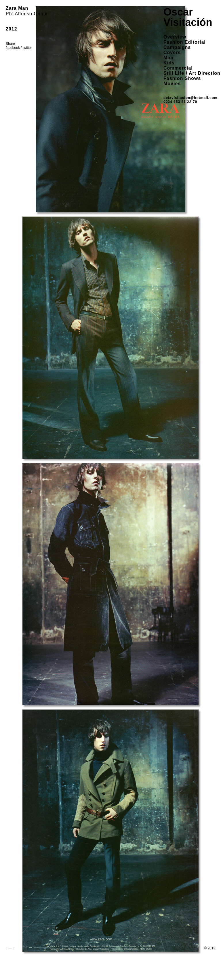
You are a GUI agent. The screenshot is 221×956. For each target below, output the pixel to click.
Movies (172, 83)
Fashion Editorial (184, 42)
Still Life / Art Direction (191, 73)
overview (174, 37)
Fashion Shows (182, 78)
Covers (172, 52)
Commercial (178, 68)
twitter (27, 48)
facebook (13, 48)
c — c (10, 948)
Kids (169, 62)
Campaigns (177, 47)
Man (168, 57)
